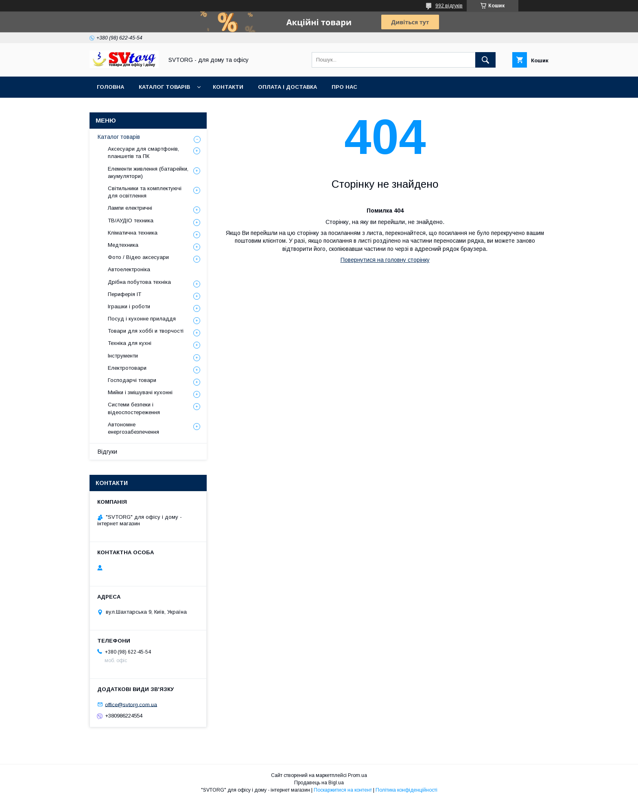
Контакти (228, 87)
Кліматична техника (132, 233)
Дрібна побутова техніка (139, 282)
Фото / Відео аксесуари (138, 257)
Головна (110, 87)
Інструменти (123, 356)
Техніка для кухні (129, 343)
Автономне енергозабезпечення (133, 428)
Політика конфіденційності (406, 790)
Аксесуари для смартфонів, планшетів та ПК (143, 152)
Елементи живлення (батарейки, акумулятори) (148, 172)
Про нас (344, 87)
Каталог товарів (164, 87)
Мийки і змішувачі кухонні (140, 392)
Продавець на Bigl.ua (319, 783)
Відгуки (107, 451)
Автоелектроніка (129, 269)
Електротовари (127, 368)
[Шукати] (485, 60)
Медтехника (123, 245)
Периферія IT (124, 294)
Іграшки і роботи (129, 306)
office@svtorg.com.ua (131, 704)
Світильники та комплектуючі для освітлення (144, 192)
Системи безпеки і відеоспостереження (134, 408)
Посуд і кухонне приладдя (142, 319)
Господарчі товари (132, 380)
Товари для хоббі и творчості (146, 331)
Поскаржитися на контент (343, 790)
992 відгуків (449, 6)
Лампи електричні (130, 208)
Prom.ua (357, 775)
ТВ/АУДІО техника (130, 220)
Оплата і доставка (287, 87)
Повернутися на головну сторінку (385, 260)
